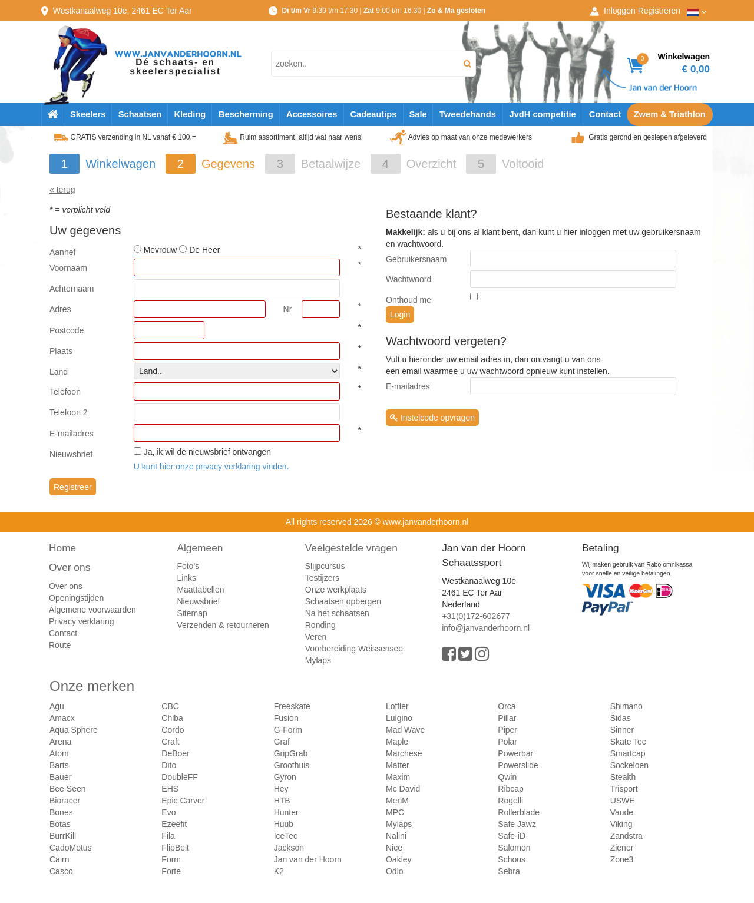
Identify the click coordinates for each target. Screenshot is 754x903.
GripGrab (291, 753)
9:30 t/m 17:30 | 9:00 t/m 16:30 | (383, 10)
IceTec (285, 836)
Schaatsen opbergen (343, 601)
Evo (168, 812)
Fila (168, 836)
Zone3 (622, 859)
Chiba (172, 718)
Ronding (320, 625)
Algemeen (200, 548)
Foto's (188, 566)
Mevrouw (160, 249)
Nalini (396, 836)
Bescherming (246, 114)
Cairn (59, 859)
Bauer (60, 777)
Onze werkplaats (335, 589)
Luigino (399, 718)
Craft (170, 741)
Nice (394, 847)
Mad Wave (405, 730)
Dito (168, 765)
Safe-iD (511, 836)
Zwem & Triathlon (670, 114)
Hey (281, 788)
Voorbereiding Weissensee (354, 648)
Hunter (286, 812)
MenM (397, 800)
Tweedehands (467, 114)
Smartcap (628, 753)
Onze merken (91, 686)
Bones (61, 812)
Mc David (403, 788)
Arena (60, 741)
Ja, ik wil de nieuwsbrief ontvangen (207, 452)
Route (60, 645)
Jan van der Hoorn (308, 859)
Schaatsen (139, 114)
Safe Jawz (517, 824)
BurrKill (62, 836)
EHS (169, 788)
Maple (397, 741)
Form (171, 859)
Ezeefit (174, 824)
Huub (283, 824)
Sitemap (192, 613)
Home (62, 548)
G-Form (288, 730)
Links (186, 578)
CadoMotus (70, 847)
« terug (62, 189)
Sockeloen (629, 765)
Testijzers (322, 578)
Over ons (69, 567)
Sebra (509, 871)
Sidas (620, 718)
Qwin (507, 777)
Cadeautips (373, 114)
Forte (171, 871)
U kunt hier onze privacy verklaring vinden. (211, 466)
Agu (56, 706)
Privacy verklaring (81, 621)
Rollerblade (519, 812)
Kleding (190, 114)
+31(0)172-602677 (476, 616)
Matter (397, 765)
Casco (61, 871)
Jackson (289, 847)
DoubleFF (179, 777)
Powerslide (518, 765)
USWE (622, 800)
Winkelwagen (120, 163)
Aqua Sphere (73, 730)
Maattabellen (200, 589)
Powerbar (515, 753)
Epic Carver (182, 800)
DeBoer (175, 753)
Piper (507, 730)
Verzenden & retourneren (223, 625)
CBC (170, 706)
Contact (605, 114)
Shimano (626, 706)
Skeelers (87, 114)
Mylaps (318, 660)
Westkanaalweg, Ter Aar (122, 10)
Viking (621, 824)
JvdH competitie (543, 114)
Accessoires (311, 114)
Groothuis (292, 765)
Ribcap (511, 788)
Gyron (285, 777)
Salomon (514, 847)
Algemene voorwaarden (92, 609)
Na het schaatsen (337, 613)
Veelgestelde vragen (351, 548)
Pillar (507, 718)
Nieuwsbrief (198, 601)
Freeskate (292, 706)
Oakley (399, 859)
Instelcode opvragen (432, 417)
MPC (395, 812)
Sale (417, 114)
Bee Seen (67, 788)
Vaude (621, 812)
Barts (59, 765)
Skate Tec (628, 741)
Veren (316, 636)
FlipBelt (175, 847)
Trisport (624, 788)
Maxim (398, 777)
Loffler (397, 706)
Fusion (286, 718)
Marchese (404, 753)
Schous (511, 859)
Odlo (395, 871)
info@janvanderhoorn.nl (486, 628)
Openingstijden (76, 598)
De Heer (204, 249)
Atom (59, 753)
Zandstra (626, 836)
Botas (60, 824)
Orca (506, 706)
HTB (282, 800)
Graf (282, 741)
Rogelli (510, 800)
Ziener (622, 847)
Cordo (172, 730)
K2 (279, 871)
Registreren (659, 10)
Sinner (622, 730)
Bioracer (64, 800)
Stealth (623, 777)
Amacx (62, 718)
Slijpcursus (325, 566)
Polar (507, 741)
